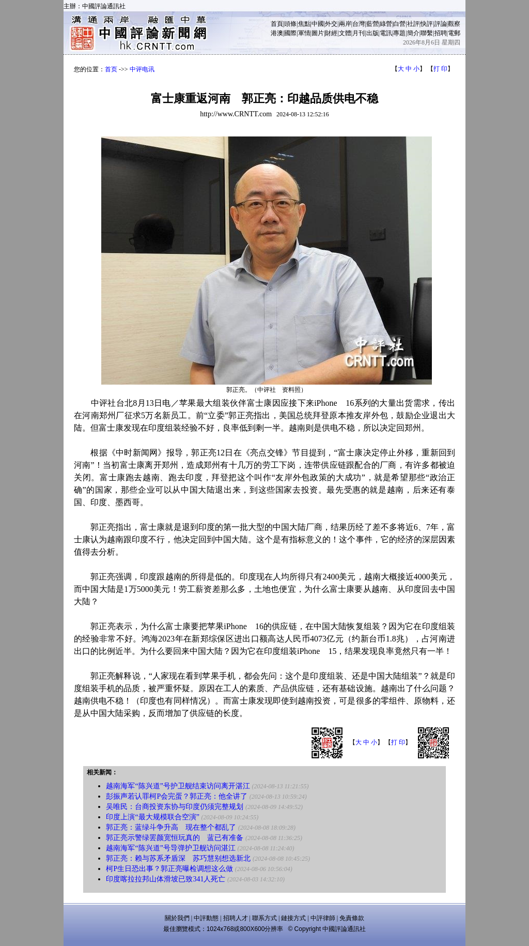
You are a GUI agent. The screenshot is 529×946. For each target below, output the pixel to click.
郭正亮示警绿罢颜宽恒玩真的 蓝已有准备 (174, 838)
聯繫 (427, 33)
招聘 (440, 33)
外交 (331, 23)
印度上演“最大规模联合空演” (152, 817)
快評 (427, 23)
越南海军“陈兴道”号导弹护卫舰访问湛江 (170, 848)
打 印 (440, 68)
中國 (318, 23)
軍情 (304, 33)
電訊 (386, 33)
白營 (399, 23)
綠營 (386, 23)
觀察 (454, 23)
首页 (111, 69)
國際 (290, 33)
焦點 (304, 23)
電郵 (454, 33)
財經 (331, 33)
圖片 (318, 33)
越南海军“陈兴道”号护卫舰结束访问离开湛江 (178, 786)
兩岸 (345, 23)
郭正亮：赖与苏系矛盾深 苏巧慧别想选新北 (178, 858)
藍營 (372, 23)
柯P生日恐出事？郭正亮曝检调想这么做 (169, 869)
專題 (399, 33)
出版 (372, 33)
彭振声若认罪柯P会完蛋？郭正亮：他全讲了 (176, 796)
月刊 (358, 33)
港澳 (277, 33)
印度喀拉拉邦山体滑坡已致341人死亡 (165, 879)
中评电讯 (142, 69)
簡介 (413, 33)
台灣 (358, 23)
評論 (440, 23)
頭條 (290, 23)
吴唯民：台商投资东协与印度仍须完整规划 (174, 807)
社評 (413, 23)
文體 (345, 33)
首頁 (277, 23)
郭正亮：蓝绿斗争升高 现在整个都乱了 (171, 827)
